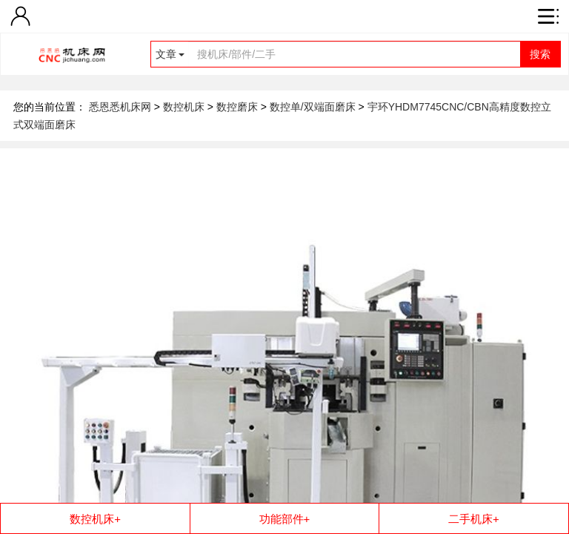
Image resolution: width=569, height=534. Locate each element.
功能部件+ (284, 518)
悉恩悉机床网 (120, 107)
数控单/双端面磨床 (314, 107)
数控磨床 (238, 107)
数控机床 (185, 107)
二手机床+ (473, 518)
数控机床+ (95, 518)
